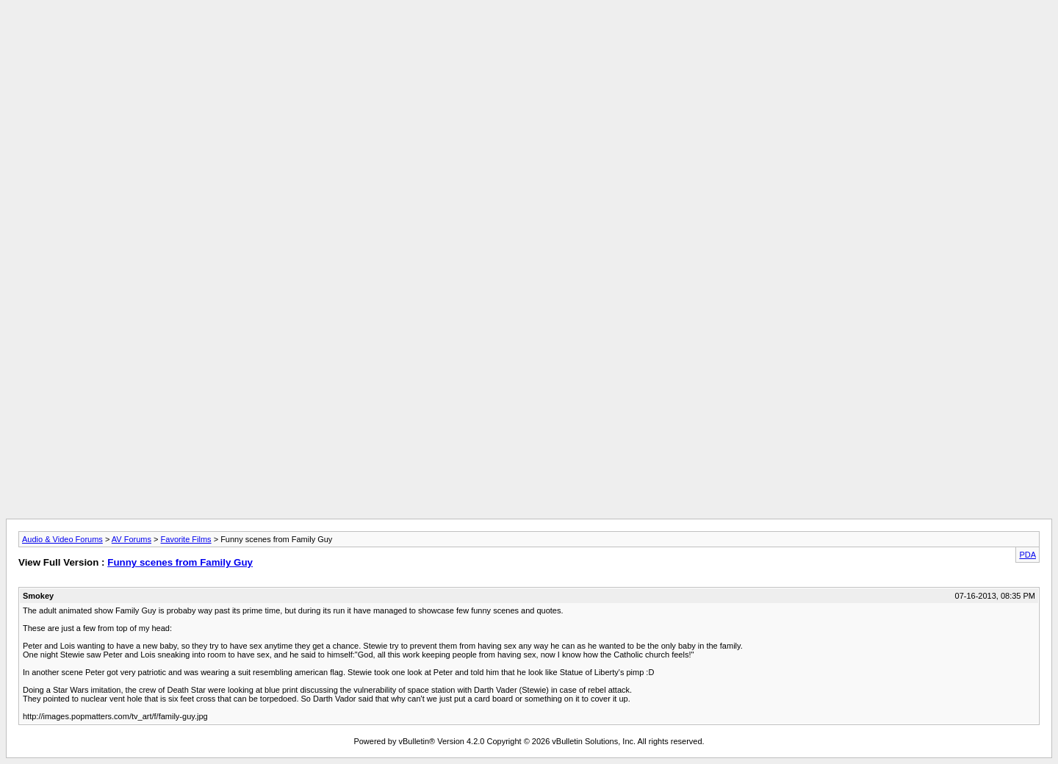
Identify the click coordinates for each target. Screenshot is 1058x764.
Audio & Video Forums (62, 539)
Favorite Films (186, 539)
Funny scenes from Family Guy (180, 562)
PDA (1027, 554)
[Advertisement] (529, 39)
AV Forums (131, 539)
